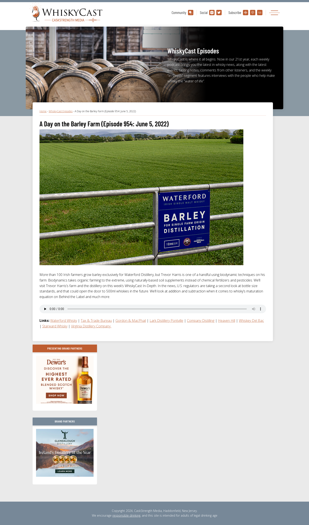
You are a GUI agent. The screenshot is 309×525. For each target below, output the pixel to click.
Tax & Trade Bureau (96, 320)
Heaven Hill (226, 320)
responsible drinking (126, 515)
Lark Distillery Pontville (166, 320)
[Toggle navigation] (274, 12)
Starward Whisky (54, 326)
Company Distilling (200, 320)
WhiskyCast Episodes (61, 111)
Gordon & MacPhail (130, 320)
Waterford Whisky (63, 320)
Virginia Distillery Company (91, 326)
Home (43, 111)
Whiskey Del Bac (251, 320)
